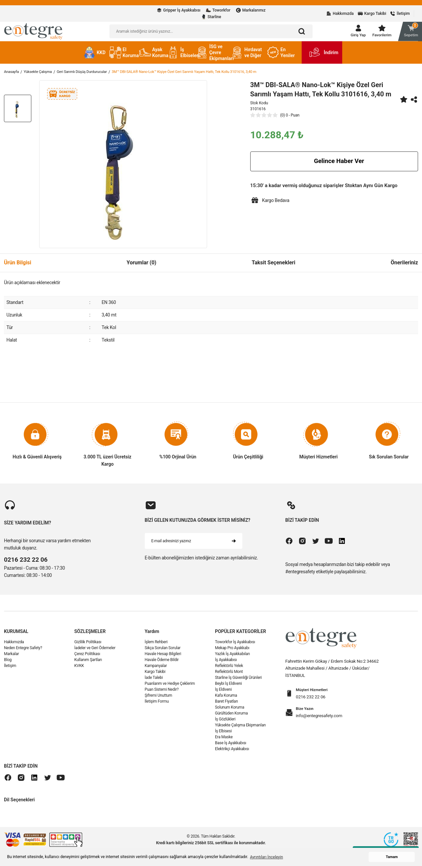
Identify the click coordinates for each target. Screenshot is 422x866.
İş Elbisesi (223, 735)
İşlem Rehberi (156, 646)
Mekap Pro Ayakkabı (232, 652)
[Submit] (233, 544)
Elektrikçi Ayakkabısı (232, 752)
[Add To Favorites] (403, 103)
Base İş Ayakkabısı (230, 747)
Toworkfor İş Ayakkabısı (235, 646)
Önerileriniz (404, 266)
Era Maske (224, 741)
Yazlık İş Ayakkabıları (232, 657)
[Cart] (407, 33)
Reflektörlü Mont (229, 675)
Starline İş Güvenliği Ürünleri (238, 681)
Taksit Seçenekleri (273, 266)
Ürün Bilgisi (17, 266)
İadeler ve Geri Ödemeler (94, 652)
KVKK (79, 669)
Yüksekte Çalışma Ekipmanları (240, 729)
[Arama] (302, 33)
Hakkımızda (14, 646)
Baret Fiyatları (226, 705)
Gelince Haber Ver (334, 165)
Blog (8, 663)
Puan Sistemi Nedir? (162, 693)
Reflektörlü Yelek (229, 669)
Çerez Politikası (87, 657)
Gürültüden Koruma (231, 717)
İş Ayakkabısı (226, 663)
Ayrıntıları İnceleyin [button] (266, 857)
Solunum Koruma (229, 711)
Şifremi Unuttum (158, 699)
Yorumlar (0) (141, 266)
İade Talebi (154, 681)
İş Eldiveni (223, 693)
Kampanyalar (156, 669)
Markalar (11, 657)
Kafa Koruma (226, 699)
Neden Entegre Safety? (23, 652)
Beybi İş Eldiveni (228, 687)
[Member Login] (355, 33)
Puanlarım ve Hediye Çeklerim (170, 687)
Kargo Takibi (155, 675)
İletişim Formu (157, 705)
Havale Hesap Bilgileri (163, 657)
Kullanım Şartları (88, 663)
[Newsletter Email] (193, 544)
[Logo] (33, 33)
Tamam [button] (392, 857)
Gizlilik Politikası (87, 646)
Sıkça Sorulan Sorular (163, 652)
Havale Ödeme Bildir (162, 663)
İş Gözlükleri (225, 723)
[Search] (211, 33)
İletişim (10, 669)
